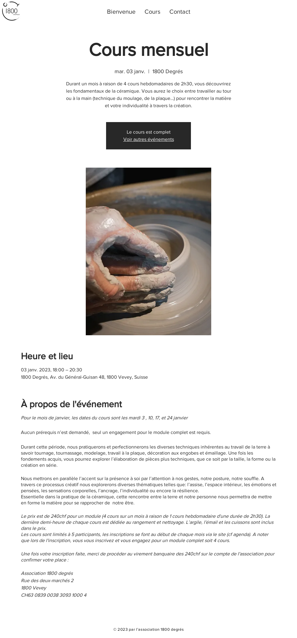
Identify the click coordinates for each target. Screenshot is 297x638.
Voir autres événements (148, 139)
